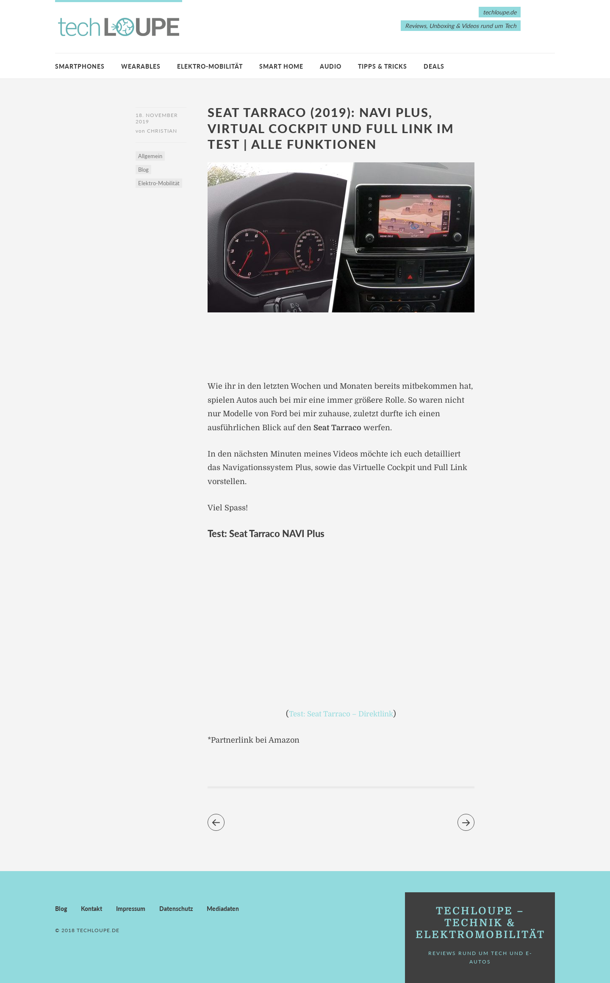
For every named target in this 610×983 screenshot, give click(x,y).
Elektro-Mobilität (210, 66)
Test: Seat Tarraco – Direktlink (341, 714)
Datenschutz (176, 908)
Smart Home (281, 66)
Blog (143, 170)
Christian (162, 132)
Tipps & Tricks (382, 66)
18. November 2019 (157, 118)
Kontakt (91, 908)
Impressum (130, 908)
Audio (330, 66)
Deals (434, 66)
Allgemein (150, 157)
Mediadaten (223, 908)
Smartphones (80, 66)
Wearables (141, 66)
